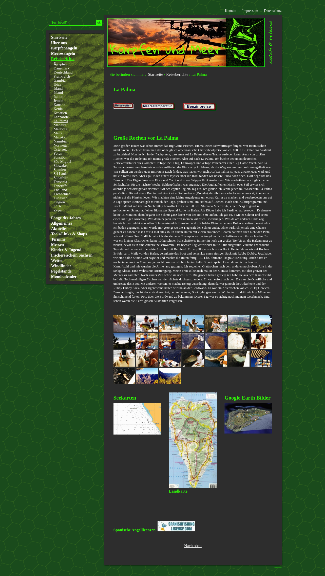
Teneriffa (60, 186)
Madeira (60, 125)
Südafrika (61, 178)
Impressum (250, 11)
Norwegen (61, 145)
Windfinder (61, 266)
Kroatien (60, 113)
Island (58, 93)
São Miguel (62, 161)
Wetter (57, 261)
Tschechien (62, 194)
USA (57, 206)
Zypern (59, 210)
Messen (57, 245)
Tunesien (60, 198)
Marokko (61, 137)
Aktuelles (59, 229)
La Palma (61, 121)
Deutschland (63, 72)
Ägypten (60, 64)
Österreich (61, 149)
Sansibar (60, 157)
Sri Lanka (61, 174)
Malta (58, 133)
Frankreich (62, 76)
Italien (58, 97)
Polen (58, 153)
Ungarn (59, 202)
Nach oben (193, 546)
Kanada (59, 105)
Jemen (58, 101)
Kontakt (230, 11)
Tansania (60, 182)
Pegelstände (61, 271)
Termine (58, 239)
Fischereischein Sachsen (72, 255)
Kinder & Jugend (66, 250)
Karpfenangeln (64, 48)
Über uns (59, 43)
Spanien (60, 170)
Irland (58, 88)
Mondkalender (64, 277)
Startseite (59, 37)
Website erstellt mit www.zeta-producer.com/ (279, 567)
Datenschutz (272, 11)
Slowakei (61, 166)
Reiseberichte (62, 59)
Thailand (60, 190)
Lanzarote (61, 117)
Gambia (60, 80)
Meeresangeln (63, 53)
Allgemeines (61, 223)
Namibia (60, 141)
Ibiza (57, 84)
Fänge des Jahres (66, 218)
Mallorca (60, 129)
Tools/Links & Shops (69, 234)
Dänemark (61, 68)
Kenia (58, 109)
